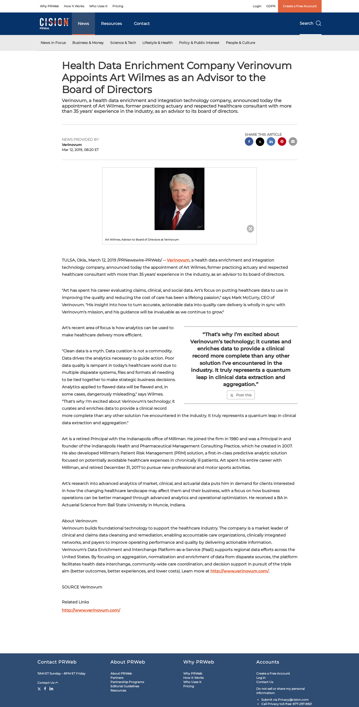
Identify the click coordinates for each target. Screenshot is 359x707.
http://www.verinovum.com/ (239, 571)
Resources (111, 23)
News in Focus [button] (53, 42)
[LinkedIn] (51, 688)
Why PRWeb (49, 6)
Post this (241, 395)
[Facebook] (45, 688)
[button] (179, 199)
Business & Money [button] (88, 42)
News (83, 23)
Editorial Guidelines (124, 686)
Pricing (117, 6)
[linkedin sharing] (271, 142)
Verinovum (178, 260)
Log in (261, 678)
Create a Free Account (300, 6)
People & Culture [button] (240, 42)
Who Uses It (98, 6)
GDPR (270, 6)
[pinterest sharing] (282, 142)
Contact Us (47, 683)
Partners (116, 678)
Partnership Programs (127, 682)
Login (257, 6)
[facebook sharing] (249, 142)
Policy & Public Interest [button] (199, 42)
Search (311, 23)
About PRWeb (121, 673)
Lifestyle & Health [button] (157, 42)
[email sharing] (293, 142)
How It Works (74, 6)
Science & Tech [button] (123, 42)
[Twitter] (39, 688)
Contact (142, 23)
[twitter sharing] (260, 142)
